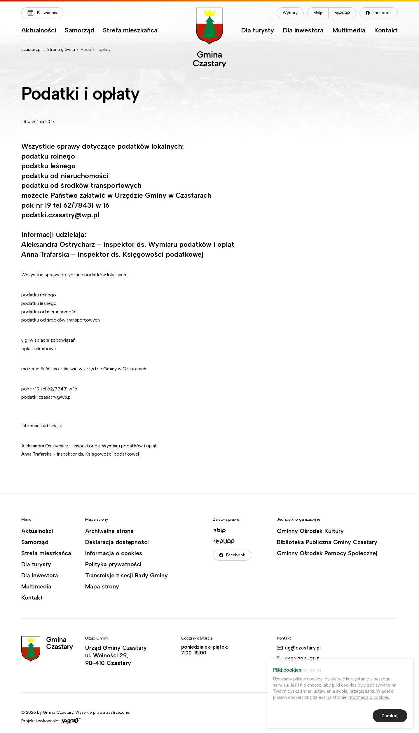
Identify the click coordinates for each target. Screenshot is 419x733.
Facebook (382, 12)
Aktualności (38, 30)
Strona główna (61, 49)
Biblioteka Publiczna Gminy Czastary (327, 542)
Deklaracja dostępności (117, 542)
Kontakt (386, 30)
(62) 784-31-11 (302, 659)
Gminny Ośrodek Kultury (310, 531)
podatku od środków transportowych (60, 320)
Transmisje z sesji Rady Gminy (126, 575)
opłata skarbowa (38, 348)
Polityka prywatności (113, 564)
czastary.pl (31, 49)
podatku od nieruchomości (50, 312)
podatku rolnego (38, 295)
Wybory (290, 12)
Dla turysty (257, 30)
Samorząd (79, 30)
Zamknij (390, 717)
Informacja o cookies (113, 553)
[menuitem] (38, 32)
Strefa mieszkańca (130, 30)
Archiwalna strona (109, 531)
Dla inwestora (303, 30)
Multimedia (348, 30)
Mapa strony (102, 586)
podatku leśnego (39, 303)
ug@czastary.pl (303, 648)
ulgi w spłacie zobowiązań (48, 340)
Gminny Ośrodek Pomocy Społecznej (327, 553)
